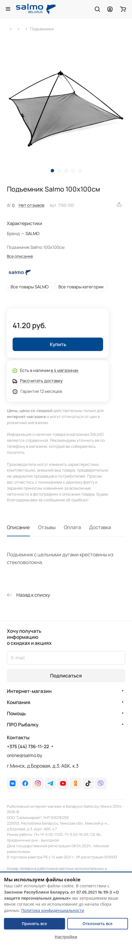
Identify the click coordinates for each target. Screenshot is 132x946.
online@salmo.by (24, 755)
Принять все (34, 923)
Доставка (100, 527)
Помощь (16, 713)
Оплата (72, 527)
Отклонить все (97, 923)
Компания (18, 702)
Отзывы (47, 527)
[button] (52, 170)
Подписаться (66, 675)
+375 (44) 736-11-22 (28, 746)
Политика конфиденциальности (52, 910)
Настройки (66, 936)
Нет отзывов (31, 205)
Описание (18, 527)
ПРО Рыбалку (22, 724)
